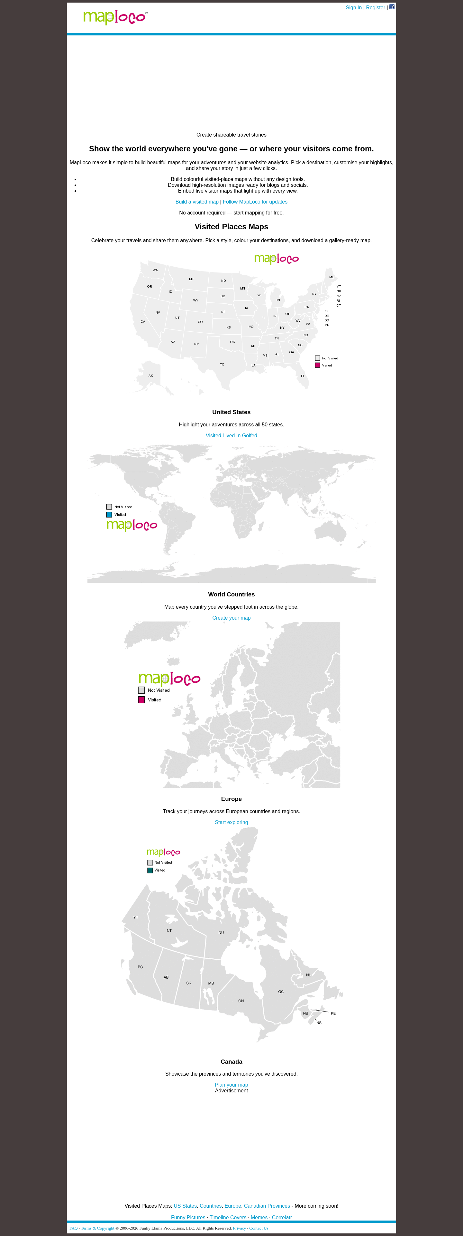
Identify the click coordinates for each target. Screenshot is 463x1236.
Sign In (354, 7)
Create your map (231, 618)
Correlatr (282, 1217)
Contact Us (258, 1228)
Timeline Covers (228, 1217)
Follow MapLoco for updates (255, 201)
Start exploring (231, 822)
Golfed (249, 435)
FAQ (73, 1228)
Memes (259, 1217)
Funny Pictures (188, 1217)
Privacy (239, 1228)
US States (185, 1206)
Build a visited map (197, 201)
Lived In (231, 435)
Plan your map (231, 1085)
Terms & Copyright (97, 1228)
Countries (211, 1206)
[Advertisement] (231, 84)
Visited (213, 435)
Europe (233, 1206)
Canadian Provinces (267, 1206)
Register (375, 7)
